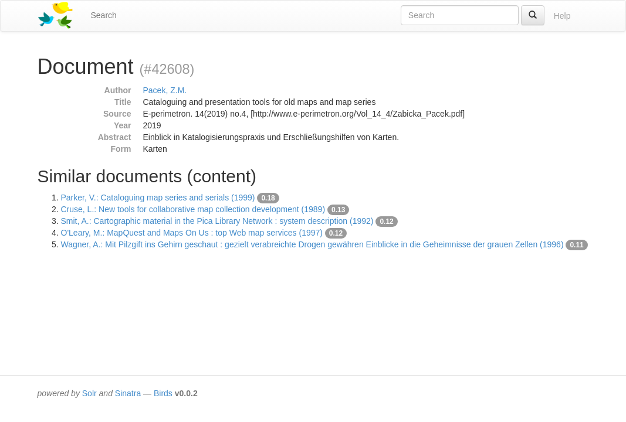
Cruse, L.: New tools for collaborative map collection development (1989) (193, 209)
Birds (163, 393)
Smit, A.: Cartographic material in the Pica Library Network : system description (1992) (217, 221)
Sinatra (128, 393)
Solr (89, 393)
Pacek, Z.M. (165, 90)
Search (104, 15)
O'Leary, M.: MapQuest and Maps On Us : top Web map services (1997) (192, 232)
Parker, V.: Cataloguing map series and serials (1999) (158, 197)
